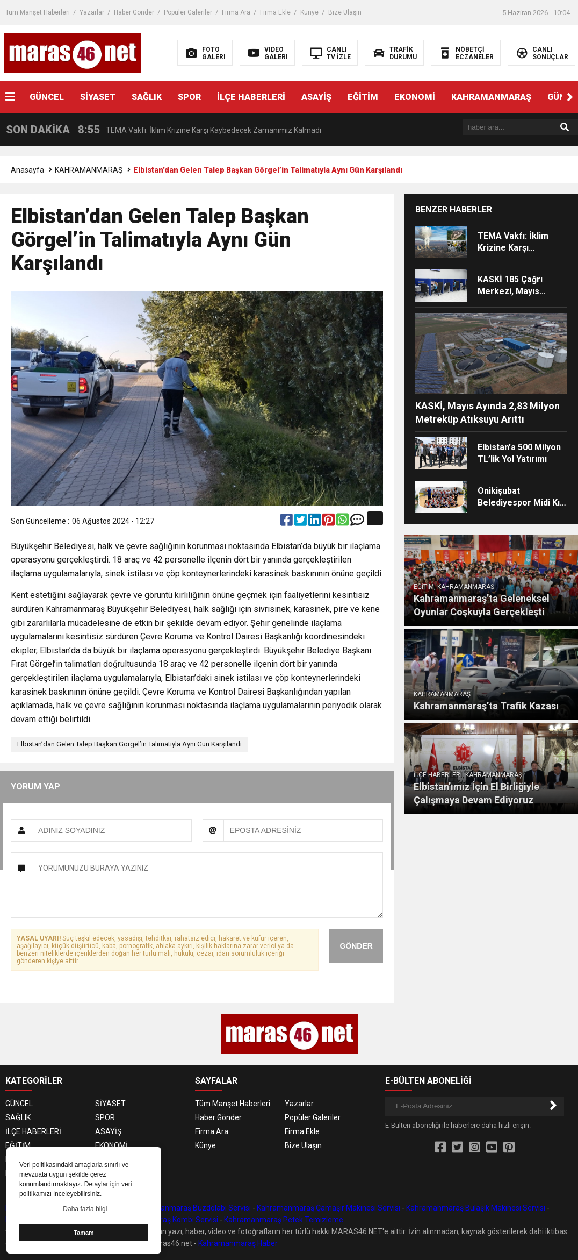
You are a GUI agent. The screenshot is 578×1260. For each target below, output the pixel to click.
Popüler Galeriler (188, 12)
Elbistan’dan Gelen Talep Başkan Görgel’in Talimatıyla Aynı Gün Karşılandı (129, 744)
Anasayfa (27, 170)
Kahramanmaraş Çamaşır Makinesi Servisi (328, 1208)
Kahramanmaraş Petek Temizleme (283, 1219)
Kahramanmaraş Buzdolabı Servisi (192, 1208)
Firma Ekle (275, 12)
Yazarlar (92, 12)
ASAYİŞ (316, 97)
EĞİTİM (363, 97)
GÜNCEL (47, 97)
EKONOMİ (414, 97)
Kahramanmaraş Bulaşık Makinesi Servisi (475, 1208)
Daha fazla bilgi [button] (85, 1209)
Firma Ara (236, 12)
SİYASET (97, 97)
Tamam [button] (83, 1232)
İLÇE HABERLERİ (251, 97)
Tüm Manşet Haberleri (37, 12)
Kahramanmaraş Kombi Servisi (165, 1219)
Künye (309, 12)
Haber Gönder (134, 12)
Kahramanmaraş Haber (238, 1243)
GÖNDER (355, 946)
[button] (570, 97)
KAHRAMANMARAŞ (491, 97)
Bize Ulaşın (345, 12)
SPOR (189, 97)
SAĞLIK (147, 97)
